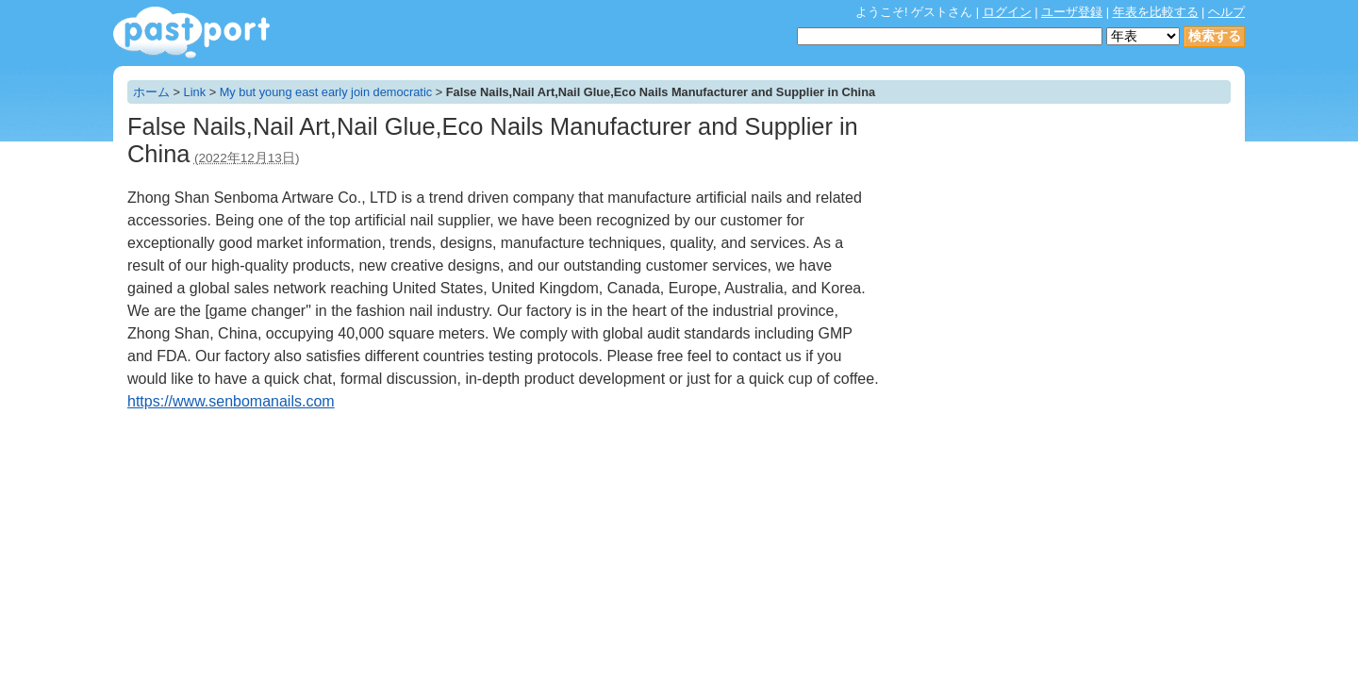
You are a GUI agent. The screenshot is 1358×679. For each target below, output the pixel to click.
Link (195, 92)
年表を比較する (1156, 12)
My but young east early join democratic (326, 92)
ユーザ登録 (1071, 12)
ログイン (1007, 12)
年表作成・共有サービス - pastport (191, 32)
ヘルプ (1226, 12)
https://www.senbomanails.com (231, 401)
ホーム (151, 92)
